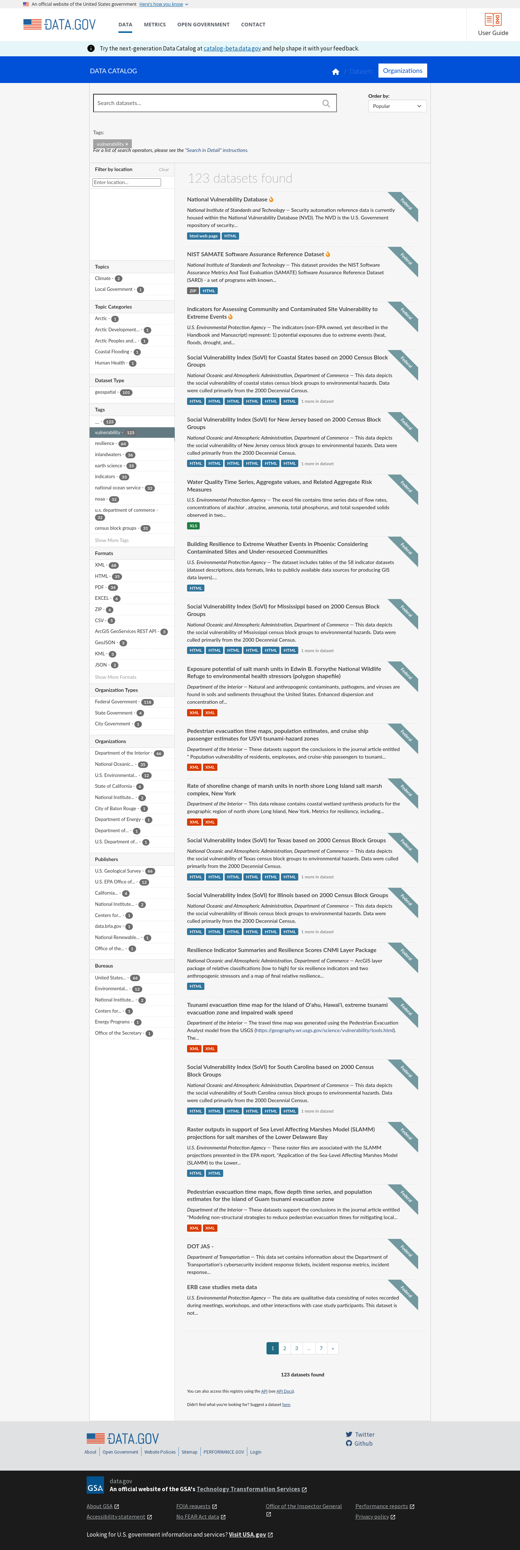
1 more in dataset (317, 401)
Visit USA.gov (247, 1534)
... (309, 1348)
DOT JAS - (200, 1246)
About (90, 1452)
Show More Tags (112, 540)
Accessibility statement (116, 1516)
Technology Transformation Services (248, 1489)
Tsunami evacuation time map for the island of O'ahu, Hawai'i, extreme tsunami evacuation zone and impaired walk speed (287, 1008)
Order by (378, 96)
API (264, 1391)
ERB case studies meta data (222, 1286)
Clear (164, 169)
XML (194, 712)
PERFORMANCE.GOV (224, 1452)
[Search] (326, 103)
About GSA (100, 1506)
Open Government (120, 1452)
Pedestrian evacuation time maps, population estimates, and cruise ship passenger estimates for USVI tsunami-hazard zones (277, 734)
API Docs (285, 1391)
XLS (193, 525)
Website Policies (160, 1452)
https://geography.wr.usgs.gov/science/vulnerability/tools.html (324, 1030)
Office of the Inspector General (304, 1506)
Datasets (361, 71)
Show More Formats (115, 677)
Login (255, 1452)
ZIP (193, 290)
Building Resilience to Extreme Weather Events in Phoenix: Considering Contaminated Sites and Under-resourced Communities (277, 547)
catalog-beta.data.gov (232, 48)
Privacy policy (372, 1516)
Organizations (402, 70)
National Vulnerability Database (227, 199)
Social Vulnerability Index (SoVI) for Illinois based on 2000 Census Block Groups (287, 894)
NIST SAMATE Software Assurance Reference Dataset (255, 253)
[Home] (59, 24)
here (286, 1404)
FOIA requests (193, 1506)
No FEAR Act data (197, 1516)
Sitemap (190, 1452)
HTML (230, 236)
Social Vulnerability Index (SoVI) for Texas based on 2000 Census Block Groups (286, 840)
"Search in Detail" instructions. (217, 150)
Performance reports (381, 1506)
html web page (204, 236)
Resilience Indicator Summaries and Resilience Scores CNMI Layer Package (281, 949)
